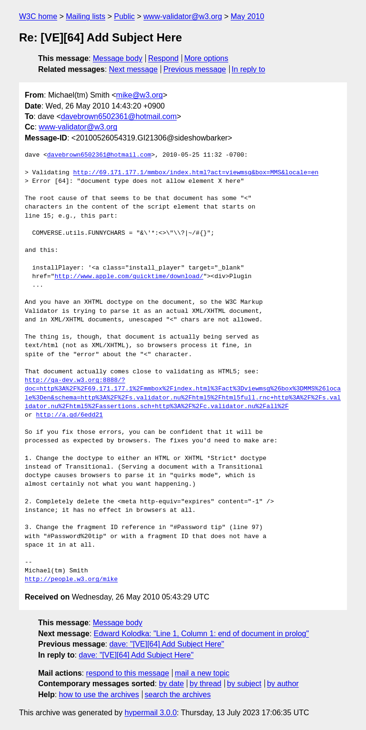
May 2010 (247, 16)
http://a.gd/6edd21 (69, 415)
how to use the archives (99, 694)
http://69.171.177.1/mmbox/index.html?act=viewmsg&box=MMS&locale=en (195, 173)
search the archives (178, 694)
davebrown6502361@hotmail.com (119, 116)
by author (283, 684)
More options (206, 58)
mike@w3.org (139, 95)
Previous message (194, 69)
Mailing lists (85, 16)
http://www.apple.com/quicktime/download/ (128, 276)
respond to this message (127, 673)
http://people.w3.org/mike (71, 579)
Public (124, 16)
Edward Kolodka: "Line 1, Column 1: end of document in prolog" (201, 634)
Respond (163, 58)
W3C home (38, 16)
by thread (206, 684)
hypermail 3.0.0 (150, 713)
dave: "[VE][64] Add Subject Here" (166, 644)
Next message (133, 69)
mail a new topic (202, 673)
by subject (244, 684)
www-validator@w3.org (182, 16)
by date (171, 684)
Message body (117, 58)
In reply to (248, 69)
